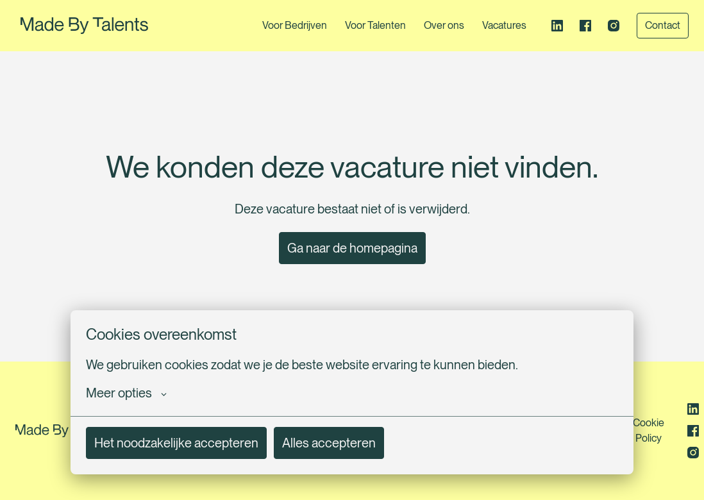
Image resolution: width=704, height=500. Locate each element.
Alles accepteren (329, 443)
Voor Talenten (375, 25)
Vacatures (504, 25)
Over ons (444, 25)
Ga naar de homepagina (352, 248)
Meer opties (126, 393)
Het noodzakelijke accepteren (176, 443)
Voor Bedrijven (294, 25)
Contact (662, 25)
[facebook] (585, 25)
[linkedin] (557, 25)
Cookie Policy (648, 430)
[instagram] (613, 25)
